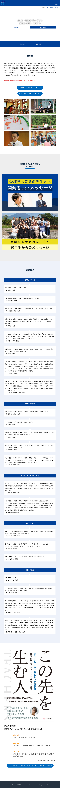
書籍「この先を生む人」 (15, 75)
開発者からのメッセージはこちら (30, 88)
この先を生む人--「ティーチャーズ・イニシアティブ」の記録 (30, 766)
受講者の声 (37, 44)
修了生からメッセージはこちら (30, 94)
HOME (43, 7)
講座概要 (22, 44)
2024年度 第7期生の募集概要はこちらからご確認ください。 (21, 80)
